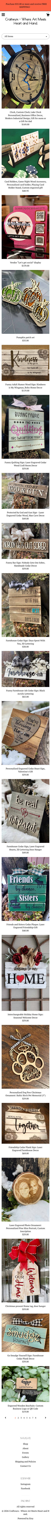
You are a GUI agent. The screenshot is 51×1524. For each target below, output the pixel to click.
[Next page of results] (45, 1418)
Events (25, 1452)
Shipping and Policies (25, 1461)
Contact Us (25, 1465)
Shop (25, 1443)
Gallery (25, 1457)
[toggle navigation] (3, 14)
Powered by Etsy (25, 1518)
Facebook (25, 1488)
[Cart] (47, 15)
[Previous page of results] (5, 1418)
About (26, 1448)
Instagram (25, 1484)
